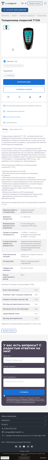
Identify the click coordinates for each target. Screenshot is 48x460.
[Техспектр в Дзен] (28, 446)
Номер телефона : (9, 366)
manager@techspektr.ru (14, 432)
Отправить (24, 392)
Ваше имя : (7, 355)
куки (22, 453)
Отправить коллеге (24, 89)
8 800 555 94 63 (10, 429)
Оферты (31, 399)
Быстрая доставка (13, 117)
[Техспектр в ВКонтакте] (22, 3)
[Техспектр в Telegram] (25, 3)
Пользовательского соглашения (17, 399)
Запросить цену (24, 82)
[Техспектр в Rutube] (32, 446)
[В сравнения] (20, 97)
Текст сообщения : (10, 377)
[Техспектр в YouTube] (24, 446)
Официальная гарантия (15, 111)
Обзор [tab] (5, 129)
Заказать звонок (35, 3)
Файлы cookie (24, 451)
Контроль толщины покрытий (13, 65)
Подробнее (7, 71)
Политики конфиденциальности (24, 402)
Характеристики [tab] (15, 129)
